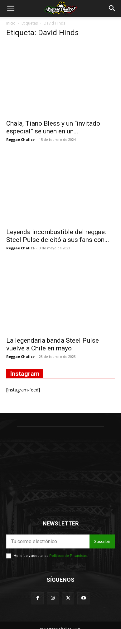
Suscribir (102, 541)
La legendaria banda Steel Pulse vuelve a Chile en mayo (52, 344)
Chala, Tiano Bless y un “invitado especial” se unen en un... (53, 127)
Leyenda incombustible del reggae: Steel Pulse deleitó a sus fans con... (57, 235)
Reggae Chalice (20, 139)
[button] (11, 8)
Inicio (11, 23)
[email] (48, 541)
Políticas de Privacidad (68, 556)
